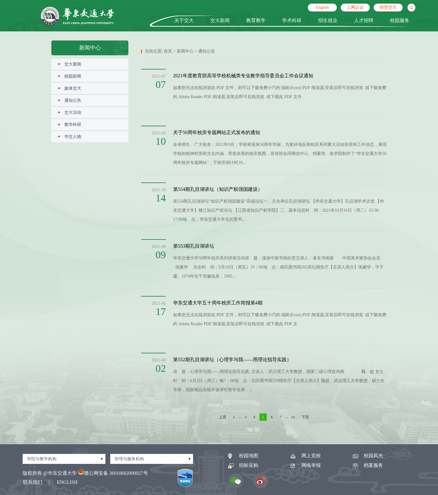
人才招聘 (363, 20)
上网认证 (355, 7)
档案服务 (368, 465)
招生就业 (327, 20)
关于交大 (184, 20)
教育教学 (256, 20)
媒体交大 (69, 88)
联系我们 (32, 482)
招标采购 (243, 465)
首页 (168, 51)
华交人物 (69, 136)
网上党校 (306, 455)
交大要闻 (69, 64)
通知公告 (69, 100)
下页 (305, 417)
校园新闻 (69, 76)
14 (293, 417)
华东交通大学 (62, 473)
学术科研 (291, 20)
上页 (222, 417)
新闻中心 (185, 51)
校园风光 (368, 455)
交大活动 (69, 112)
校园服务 (399, 20)
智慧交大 (388, 7)
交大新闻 (220, 20)
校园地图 (243, 455)
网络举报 (306, 465)
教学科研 (69, 124)
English (322, 7)
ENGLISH (67, 482)
